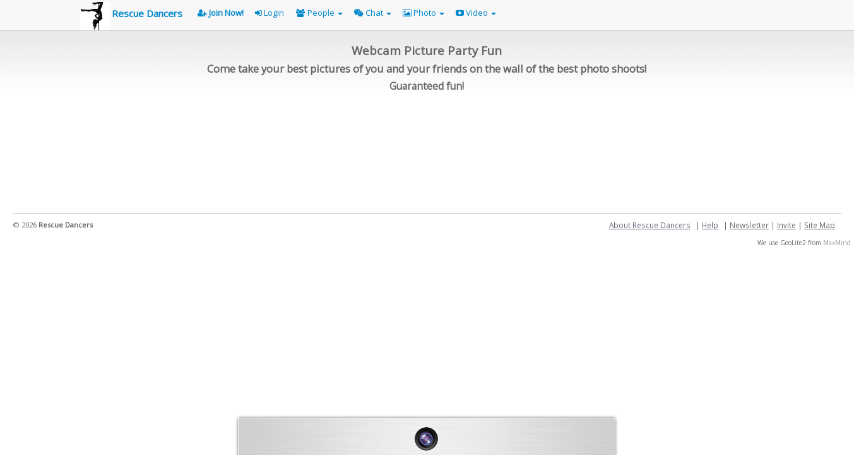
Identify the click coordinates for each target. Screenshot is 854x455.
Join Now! (221, 12)
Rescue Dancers (147, 13)
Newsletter (749, 225)
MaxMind (837, 242)
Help (710, 225)
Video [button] (476, 12)
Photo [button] (423, 12)
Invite (786, 225)
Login (269, 12)
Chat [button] (372, 12)
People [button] (319, 12)
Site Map (819, 225)
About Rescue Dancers (650, 225)
